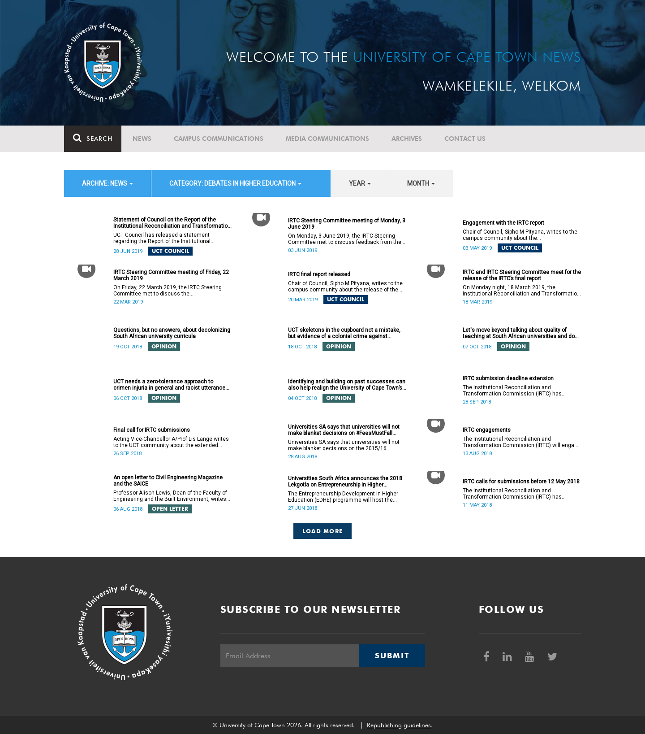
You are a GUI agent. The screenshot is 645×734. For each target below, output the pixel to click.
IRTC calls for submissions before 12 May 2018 (521, 481)
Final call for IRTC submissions (151, 430)
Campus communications (218, 138)
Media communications (327, 138)
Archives (406, 138)
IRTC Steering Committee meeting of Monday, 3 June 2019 (346, 223)
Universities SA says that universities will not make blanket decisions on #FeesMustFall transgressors (344, 430)
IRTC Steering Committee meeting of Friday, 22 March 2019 (171, 275)
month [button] (421, 183)
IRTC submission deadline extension (508, 378)
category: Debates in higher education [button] (235, 183)
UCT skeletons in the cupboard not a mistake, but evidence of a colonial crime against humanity (344, 333)
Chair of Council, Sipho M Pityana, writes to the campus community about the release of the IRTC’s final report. (345, 286)
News (142, 138)
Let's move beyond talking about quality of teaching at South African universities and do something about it (519, 333)
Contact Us (465, 138)
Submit (392, 655)
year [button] (360, 183)
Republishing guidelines (399, 725)
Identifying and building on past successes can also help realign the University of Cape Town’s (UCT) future (346, 384)
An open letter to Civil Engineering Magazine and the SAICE (168, 480)
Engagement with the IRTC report (503, 223)
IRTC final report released (319, 274)
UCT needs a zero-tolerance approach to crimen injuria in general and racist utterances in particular (170, 384)
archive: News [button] (107, 183)
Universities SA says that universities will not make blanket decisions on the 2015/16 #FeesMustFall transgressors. (344, 445)
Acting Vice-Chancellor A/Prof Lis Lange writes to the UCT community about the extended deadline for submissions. (171, 442)
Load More (322, 530)
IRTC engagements (487, 430)
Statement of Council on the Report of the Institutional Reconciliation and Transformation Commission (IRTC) (172, 223)
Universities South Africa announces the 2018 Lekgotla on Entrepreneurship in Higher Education (345, 481)
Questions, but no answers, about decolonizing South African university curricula (171, 333)
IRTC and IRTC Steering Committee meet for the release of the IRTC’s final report (522, 275)
